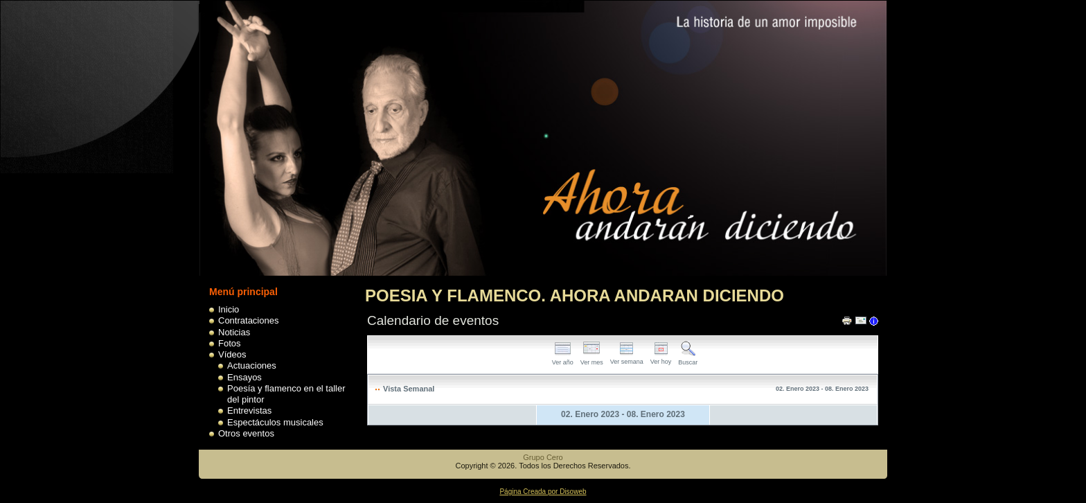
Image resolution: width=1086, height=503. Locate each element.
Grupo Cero (542, 457)
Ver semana (626, 358)
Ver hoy (661, 358)
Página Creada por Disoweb (542, 491)
